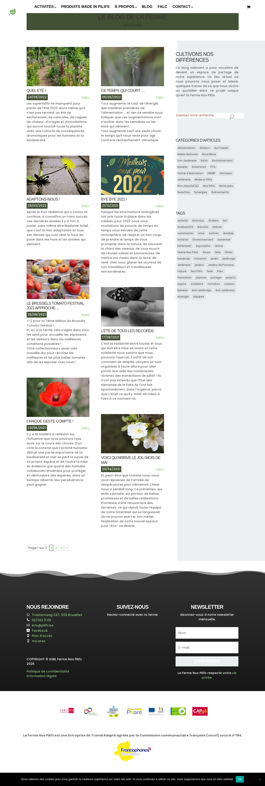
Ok (240, 779)
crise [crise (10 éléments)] (201, 233)
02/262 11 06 (41, 620)
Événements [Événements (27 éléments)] (220, 192)
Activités (44, 7)
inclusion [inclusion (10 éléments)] (200, 258)
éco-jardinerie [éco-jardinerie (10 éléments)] (224, 290)
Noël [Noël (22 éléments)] (210, 271)
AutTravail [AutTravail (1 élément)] (221, 148)
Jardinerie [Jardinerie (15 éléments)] (183, 179)
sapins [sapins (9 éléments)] (181, 284)
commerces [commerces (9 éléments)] (185, 233)
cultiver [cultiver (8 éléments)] (214, 233)
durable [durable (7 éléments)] (228, 233)
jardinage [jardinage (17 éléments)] (228, 258)
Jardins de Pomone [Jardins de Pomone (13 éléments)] (221, 265)
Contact (181, 7)
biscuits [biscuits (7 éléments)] (203, 227)
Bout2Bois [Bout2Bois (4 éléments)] (209, 154)
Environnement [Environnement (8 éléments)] (222, 160)
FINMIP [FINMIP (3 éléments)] (211, 173)
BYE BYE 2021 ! (114, 199)
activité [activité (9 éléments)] (182, 220)
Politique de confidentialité (48, 671)
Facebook (40, 630)
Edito (85, 97)
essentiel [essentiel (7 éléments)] (224, 239)
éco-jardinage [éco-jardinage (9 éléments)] (201, 290)
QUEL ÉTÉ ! (36, 90)
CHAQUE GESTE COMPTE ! (50, 421)
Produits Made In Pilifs (85, 7)
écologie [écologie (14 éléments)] (183, 296)
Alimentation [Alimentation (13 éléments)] (186, 148)
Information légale (41, 676)
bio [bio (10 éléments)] (225, 220)
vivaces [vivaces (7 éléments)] (229, 284)
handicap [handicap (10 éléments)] (183, 258)
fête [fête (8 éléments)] (218, 252)
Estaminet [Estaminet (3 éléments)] (199, 167)
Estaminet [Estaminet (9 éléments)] (184, 246)
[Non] (259, 779)
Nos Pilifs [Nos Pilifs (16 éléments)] (197, 271)
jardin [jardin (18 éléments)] (214, 258)
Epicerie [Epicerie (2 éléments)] (182, 167)
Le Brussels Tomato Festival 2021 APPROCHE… (55, 305)
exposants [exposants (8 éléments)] (203, 246)
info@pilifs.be (42, 625)
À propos (124, 7)
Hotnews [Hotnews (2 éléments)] (226, 173)
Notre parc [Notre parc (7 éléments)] (226, 186)
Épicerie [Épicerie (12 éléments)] (182, 290)
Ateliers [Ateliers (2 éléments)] (205, 148)
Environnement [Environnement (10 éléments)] (203, 239)
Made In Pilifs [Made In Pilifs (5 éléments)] (203, 179)
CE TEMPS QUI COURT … (123, 90)
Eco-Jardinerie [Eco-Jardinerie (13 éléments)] (187, 160)
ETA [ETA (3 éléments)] (212, 167)
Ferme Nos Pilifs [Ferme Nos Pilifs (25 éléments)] (187, 252)
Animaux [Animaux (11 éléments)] (198, 220)
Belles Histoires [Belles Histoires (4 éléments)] (187, 154)
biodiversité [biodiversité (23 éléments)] (185, 227)
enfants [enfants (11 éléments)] (182, 239)
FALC (162, 7)
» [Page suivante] (67, 548)
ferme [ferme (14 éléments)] (219, 246)
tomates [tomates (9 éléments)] (214, 284)
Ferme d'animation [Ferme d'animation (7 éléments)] (190, 173)
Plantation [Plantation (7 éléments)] (184, 277)
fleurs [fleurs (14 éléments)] (206, 252)
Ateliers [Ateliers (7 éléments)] (213, 220)
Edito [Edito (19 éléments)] (204, 160)
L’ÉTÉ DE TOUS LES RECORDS (127, 331)
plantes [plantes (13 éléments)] (201, 277)
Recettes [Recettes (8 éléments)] (183, 192)
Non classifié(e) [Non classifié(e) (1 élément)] (188, 186)
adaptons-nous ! (43, 199)
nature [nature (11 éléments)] (181, 271)
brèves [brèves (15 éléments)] (217, 227)
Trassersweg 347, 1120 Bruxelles (57, 615)
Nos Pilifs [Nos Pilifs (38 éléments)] (209, 186)
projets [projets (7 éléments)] (231, 277)
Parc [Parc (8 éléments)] (220, 271)
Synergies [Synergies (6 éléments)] (200, 192)
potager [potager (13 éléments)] (216, 277)
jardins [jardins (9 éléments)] (199, 265)
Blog (147, 7)
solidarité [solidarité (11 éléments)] (197, 284)
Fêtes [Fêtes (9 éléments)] (229, 252)
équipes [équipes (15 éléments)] (198, 296)
